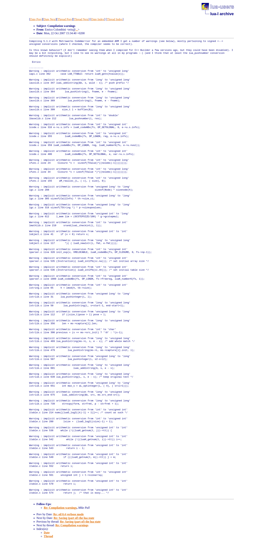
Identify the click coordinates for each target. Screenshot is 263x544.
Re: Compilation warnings (60, 507)
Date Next (50, 19)
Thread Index (115, 19)
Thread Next (81, 19)
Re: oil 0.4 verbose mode (68, 514)
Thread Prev (65, 19)
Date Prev (36, 19)
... (77, 29)
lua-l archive (222, 14)
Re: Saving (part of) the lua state (74, 517)
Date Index (97, 19)
